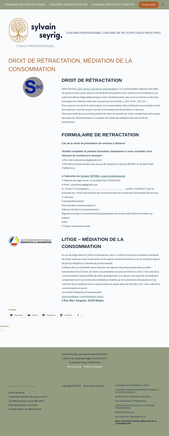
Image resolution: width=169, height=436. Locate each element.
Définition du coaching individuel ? (134, 397)
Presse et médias (93, 366)
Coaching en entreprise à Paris (132, 385)
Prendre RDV (149, 4)
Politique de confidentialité (130, 417)
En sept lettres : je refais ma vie (24, 408)
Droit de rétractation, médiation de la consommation (136, 422)
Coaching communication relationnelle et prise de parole (136, 391)
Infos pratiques (156, 33)
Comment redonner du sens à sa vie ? (27, 396)
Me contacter (74, 366)
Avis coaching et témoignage (131, 401)
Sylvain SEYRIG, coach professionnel (102, 176)
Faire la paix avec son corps (23, 404)
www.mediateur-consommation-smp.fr (83, 296)
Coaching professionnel (84, 33)
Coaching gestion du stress (25, 4)
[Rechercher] (163, 5)
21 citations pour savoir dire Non (26, 400)
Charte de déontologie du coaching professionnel (135, 406)
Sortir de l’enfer (16, 392)
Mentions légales (124, 412)
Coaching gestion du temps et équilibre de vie (124, 4)
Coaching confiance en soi (68, 4)
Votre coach (135, 33)
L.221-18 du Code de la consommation (96, 88)
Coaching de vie (114, 33)
